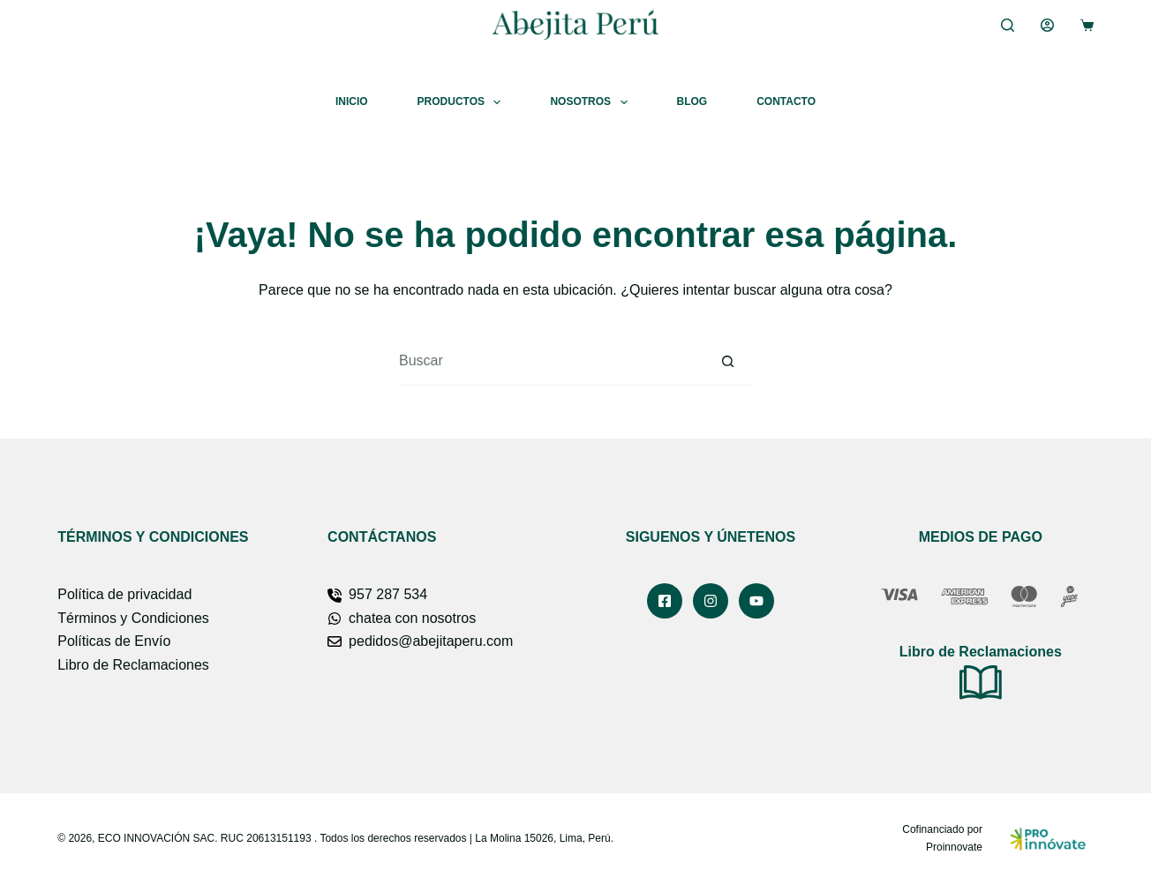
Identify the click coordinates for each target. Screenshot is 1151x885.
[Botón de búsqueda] (727, 361)
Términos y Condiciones (133, 618)
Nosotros (592, 102)
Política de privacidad (124, 594)
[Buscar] (1007, 25)
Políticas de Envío (113, 641)
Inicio (351, 101)
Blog (692, 101)
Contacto (786, 101)
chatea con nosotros (412, 618)
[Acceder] (1047, 25)
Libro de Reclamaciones (133, 664)
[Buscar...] (551, 361)
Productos (463, 102)
